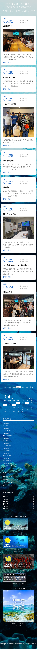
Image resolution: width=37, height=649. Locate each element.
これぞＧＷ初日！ (10, 104)
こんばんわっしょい (18, 464)
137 (18, 387)
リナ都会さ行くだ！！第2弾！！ (16, 265)
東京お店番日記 (8, 485)
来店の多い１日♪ (18, 434)
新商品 (6, 187)
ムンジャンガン (18, 429)
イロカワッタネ (9, 343)
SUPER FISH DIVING (18, 588)
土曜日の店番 (18, 454)
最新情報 (5, 479)
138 (22, 387)
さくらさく (18, 439)
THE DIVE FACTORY (18, 516)
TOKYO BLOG (19, 4)
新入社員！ (18, 424)
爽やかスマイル (9, 214)
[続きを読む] (6, 62)
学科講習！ (7, 26)
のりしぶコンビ (9, 77)
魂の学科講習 (8, 161)
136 (14, 387)
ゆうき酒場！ (18, 444)
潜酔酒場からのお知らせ (10, 477)
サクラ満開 (18, 449)
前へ (5, 387)
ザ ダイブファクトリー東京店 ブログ (18, 7)
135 (10, 387)
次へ (31, 387)
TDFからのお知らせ (9, 482)
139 (27, 387)
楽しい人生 (7, 292)
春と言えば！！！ (18, 459)
